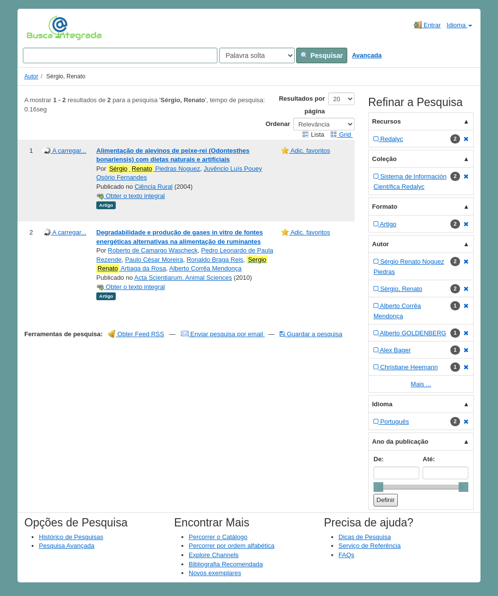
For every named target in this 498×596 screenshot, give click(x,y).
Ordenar (278, 123)
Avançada (367, 55)
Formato (384, 206)
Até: (429, 459)
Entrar (427, 25)
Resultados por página (302, 105)
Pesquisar (322, 55)
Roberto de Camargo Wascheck (153, 250)
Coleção (384, 159)
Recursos (386, 121)
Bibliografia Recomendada (226, 564)
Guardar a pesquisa (311, 334)
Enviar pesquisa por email (223, 334)
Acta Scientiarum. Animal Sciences (183, 277)
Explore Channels (214, 555)
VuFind (41, 27)
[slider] (378, 487)
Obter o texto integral (130, 195)
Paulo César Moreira (154, 259)
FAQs (346, 555)
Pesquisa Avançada (66, 545)
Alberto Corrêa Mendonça (205, 268)
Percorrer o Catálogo (218, 537)
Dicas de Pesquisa (364, 537)
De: (379, 459)
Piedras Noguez (154, 168)
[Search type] (257, 55)
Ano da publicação (400, 441)
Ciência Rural (154, 186)
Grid (341, 134)
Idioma (459, 25)
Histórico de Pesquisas (71, 537)
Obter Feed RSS (136, 334)
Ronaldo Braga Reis (215, 259)
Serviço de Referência (369, 545)
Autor (31, 76)
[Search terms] (120, 55)
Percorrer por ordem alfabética (231, 545)
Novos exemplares (215, 573)
